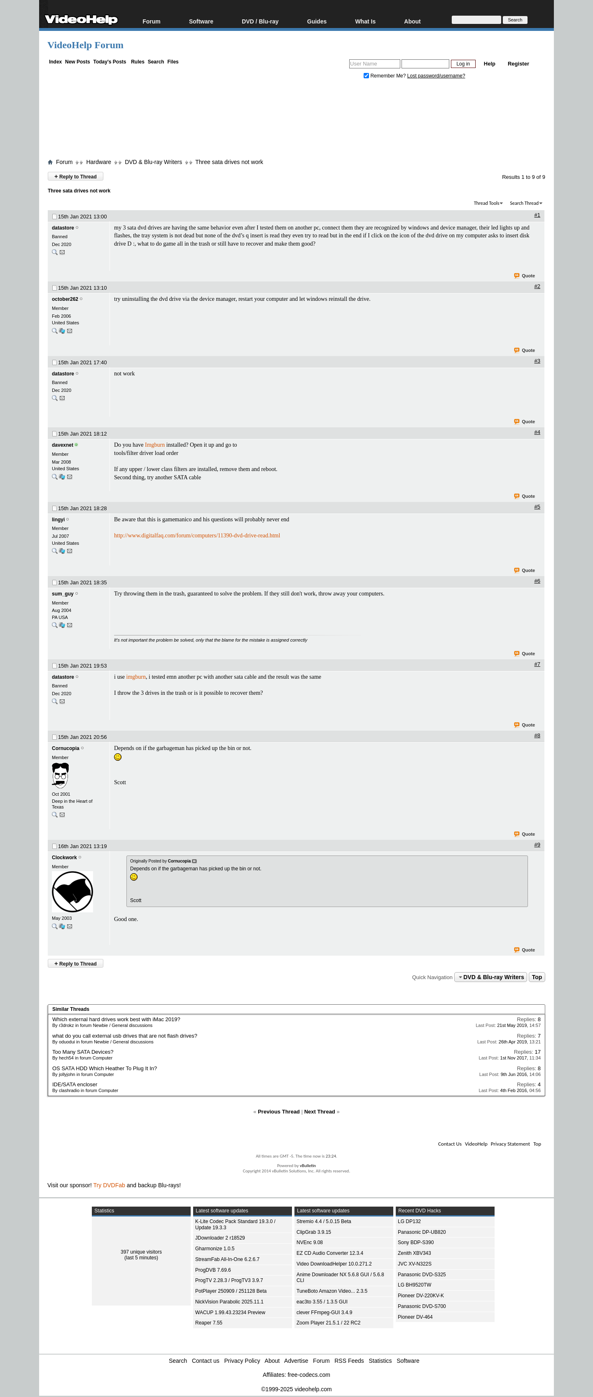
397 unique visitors (141, 1252)
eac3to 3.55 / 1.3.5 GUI (322, 1302)
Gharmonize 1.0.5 (214, 1249)
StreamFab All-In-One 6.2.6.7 (227, 1259)
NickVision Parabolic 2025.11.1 (229, 1302)
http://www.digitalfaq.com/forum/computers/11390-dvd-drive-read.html (197, 535)
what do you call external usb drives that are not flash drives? (124, 1036)
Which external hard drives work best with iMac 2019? (116, 1019)
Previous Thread (279, 1112)
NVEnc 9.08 (309, 1242)
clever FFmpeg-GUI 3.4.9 (324, 1312)
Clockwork (64, 857)
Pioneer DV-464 (415, 1317)
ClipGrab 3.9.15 (313, 1232)
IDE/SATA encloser (74, 1084)
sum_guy (63, 594)
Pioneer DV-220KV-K (421, 1296)
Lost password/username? (436, 76)
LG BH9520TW (414, 1285)
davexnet (62, 445)
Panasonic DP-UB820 (422, 1232)
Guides (317, 21)
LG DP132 (409, 1221)
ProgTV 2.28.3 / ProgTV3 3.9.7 (229, 1280)
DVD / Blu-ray (260, 21)
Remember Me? (385, 76)
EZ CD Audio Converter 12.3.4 (329, 1253)
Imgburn (155, 445)
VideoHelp (476, 1144)
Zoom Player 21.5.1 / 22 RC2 (328, 1323)
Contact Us (450, 1144)
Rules (138, 62)
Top (537, 977)
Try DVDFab (109, 1185)
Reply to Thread (75, 176)
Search (156, 62)
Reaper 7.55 (208, 1323)
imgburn (136, 677)
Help (489, 64)
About (412, 21)
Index (55, 62)
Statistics (380, 1360)
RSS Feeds (349, 1360)
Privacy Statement (510, 1144)
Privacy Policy (242, 1360)
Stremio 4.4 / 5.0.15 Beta (323, 1221)
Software (201, 21)
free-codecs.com (308, 1374)
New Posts (77, 62)
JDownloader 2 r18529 (220, 1238)
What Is (365, 21)
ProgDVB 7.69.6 (213, 1270)
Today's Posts (109, 62)
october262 (65, 299)
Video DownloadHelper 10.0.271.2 (334, 1264)
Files (172, 62)
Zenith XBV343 (414, 1253)
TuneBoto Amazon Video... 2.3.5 (331, 1291)
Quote (525, 276)
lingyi (58, 520)
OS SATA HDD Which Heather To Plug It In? (104, 1068)
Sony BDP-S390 (416, 1242)
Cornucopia (65, 748)
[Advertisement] (296, 120)
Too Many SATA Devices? (82, 1052)
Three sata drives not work (229, 162)
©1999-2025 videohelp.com (296, 1389)
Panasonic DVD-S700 (422, 1306)
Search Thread (524, 203)
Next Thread (319, 1112)
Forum (151, 21)
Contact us (205, 1360)
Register (518, 64)
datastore (63, 228)
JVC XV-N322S (415, 1264)
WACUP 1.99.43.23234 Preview (230, 1312)
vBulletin (308, 1165)
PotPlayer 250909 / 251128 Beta (230, 1291)
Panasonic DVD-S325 (422, 1274)
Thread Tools (487, 203)
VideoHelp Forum (85, 45)
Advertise (296, 1360)
